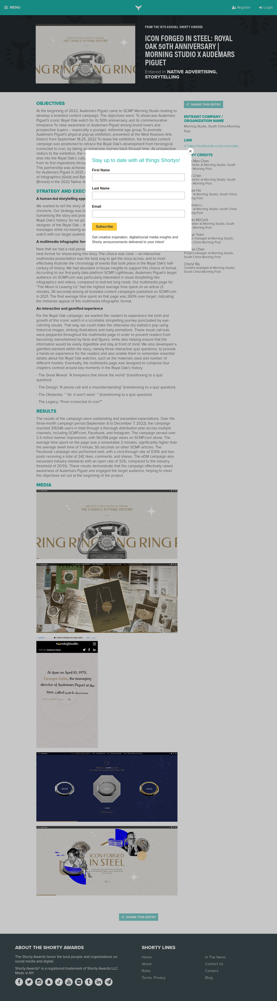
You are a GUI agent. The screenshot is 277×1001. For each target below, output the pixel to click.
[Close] (190, 151)
